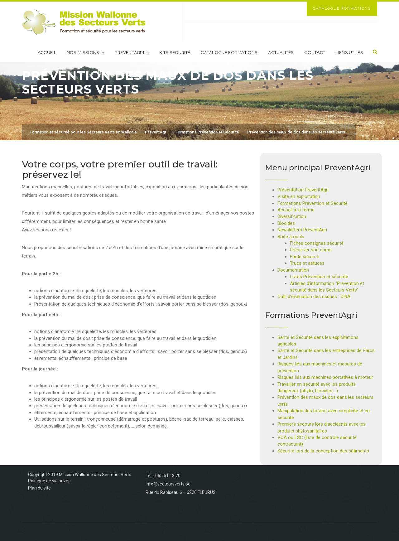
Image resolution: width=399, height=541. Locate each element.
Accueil (47, 52)
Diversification (291, 216)
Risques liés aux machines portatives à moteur (325, 377)
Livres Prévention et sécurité (319, 276)
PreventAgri (132, 52)
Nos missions (85, 52)
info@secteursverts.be (168, 483)
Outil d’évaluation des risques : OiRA (313, 296)
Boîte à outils (290, 236)
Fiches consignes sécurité (317, 243)
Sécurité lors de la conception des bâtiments (323, 451)
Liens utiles (349, 52)
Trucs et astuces (307, 263)
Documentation (293, 270)
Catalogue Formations (342, 8)
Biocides (286, 223)
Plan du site (39, 487)
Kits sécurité (174, 52)
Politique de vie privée (49, 480)
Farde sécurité (304, 256)
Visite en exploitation (298, 196)
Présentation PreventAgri (303, 190)
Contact (314, 52)
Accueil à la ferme (296, 210)
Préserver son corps (311, 250)
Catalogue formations (229, 52)
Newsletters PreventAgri (302, 230)
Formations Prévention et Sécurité (312, 203)
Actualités (281, 52)
